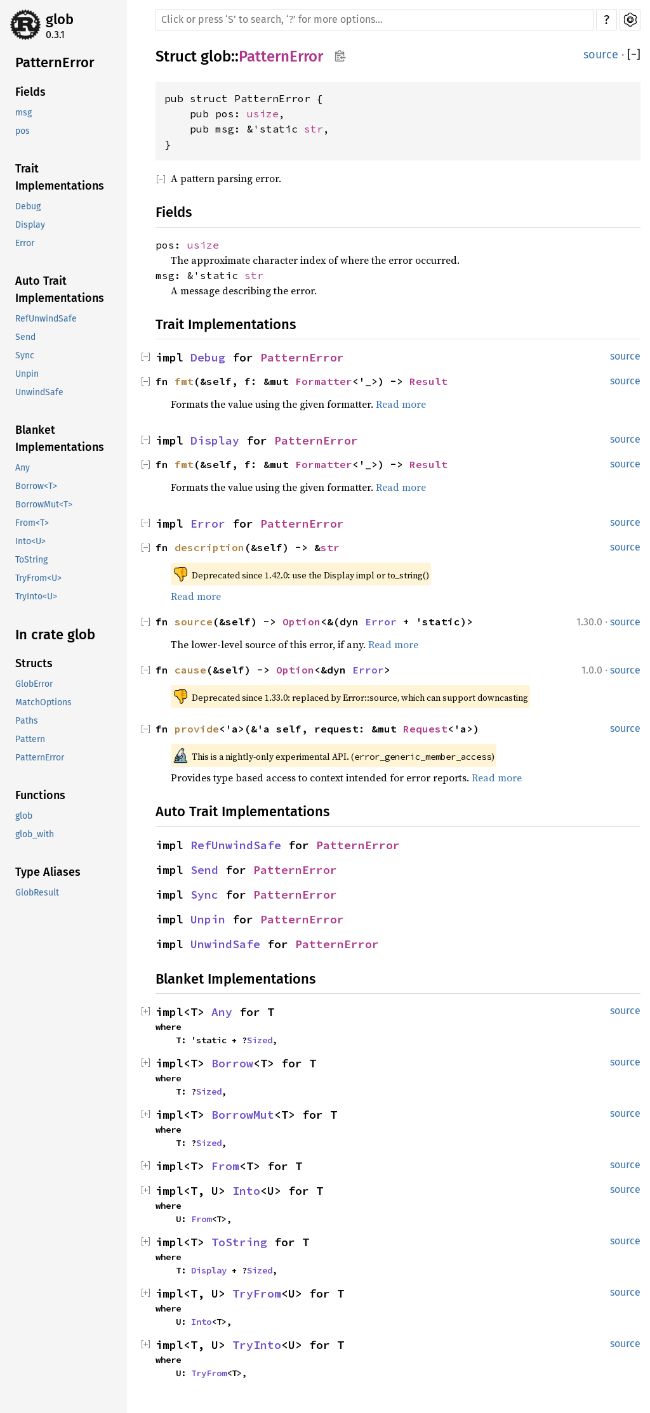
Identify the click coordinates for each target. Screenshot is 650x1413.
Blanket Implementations (59, 438)
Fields (30, 92)
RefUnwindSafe (46, 318)
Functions (40, 795)
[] (633, 55)
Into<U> (30, 541)
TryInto (256, 1345)
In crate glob (55, 634)
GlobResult (37, 892)
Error (24, 243)
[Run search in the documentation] (375, 19)
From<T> (32, 523)
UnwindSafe (39, 392)
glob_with (34, 834)
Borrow (232, 1063)
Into (246, 1190)
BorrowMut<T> (43, 504)
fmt (184, 381)
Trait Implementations (59, 177)
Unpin (27, 373)
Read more (401, 404)
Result (428, 381)
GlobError (34, 684)
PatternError (55, 62)
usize (263, 113)
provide (197, 728)
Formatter (323, 381)
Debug (28, 206)
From (225, 1166)
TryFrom (256, 1293)
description (209, 547)
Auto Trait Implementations (59, 289)
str (313, 128)
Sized (259, 1040)
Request (425, 728)
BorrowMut (242, 1114)
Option (301, 621)
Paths (26, 720)
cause (190, 669)
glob (60, 19)
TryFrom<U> (38, 578)
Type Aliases (48, 872)
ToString (31, 559)
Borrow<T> (36, 486)
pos (22, 131)
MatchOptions (43, 702)
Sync (24, 355)
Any (22, 467)
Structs (34, 663)
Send (25, 337)
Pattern (30, 739)
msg (23, 112)
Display (30, 224)
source (600, 55)
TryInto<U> (36, 596)
